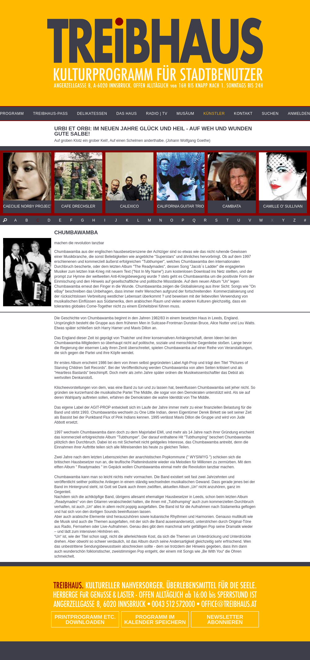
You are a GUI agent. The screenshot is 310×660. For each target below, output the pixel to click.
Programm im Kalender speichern (155, 619)
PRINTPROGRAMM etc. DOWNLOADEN (85, 619)
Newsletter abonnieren (225, 619)
